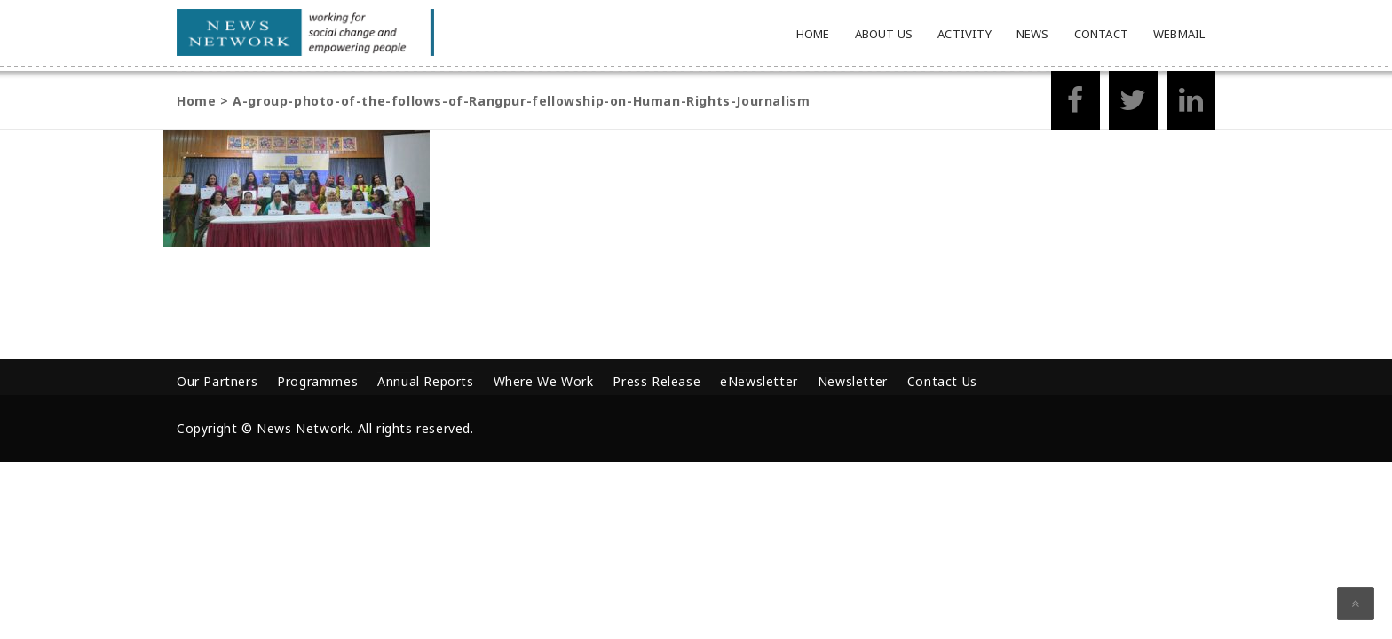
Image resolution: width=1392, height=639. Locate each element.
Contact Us (942, 381)
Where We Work (544, 381)
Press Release (656, 381)
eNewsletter (759, 381)
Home (813, 34)
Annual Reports (425, 381)
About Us (884, 34)
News (1032, 34)
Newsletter (853, 381)
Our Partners (217, 381)
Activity (964, 34)
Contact (1101, 34)
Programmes (317, 381)
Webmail (1179, 34)
